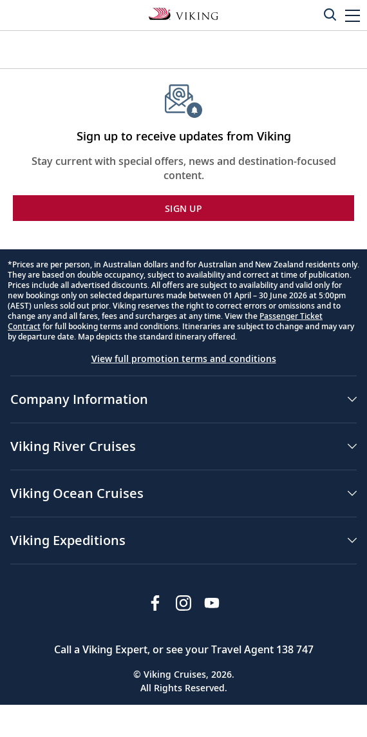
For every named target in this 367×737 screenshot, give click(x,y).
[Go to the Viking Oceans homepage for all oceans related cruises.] (183, 13)
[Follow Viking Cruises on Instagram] (183, 603)
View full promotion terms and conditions (183, 358)
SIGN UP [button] (183, 208)
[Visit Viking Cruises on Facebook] (155, 603)
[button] (352, 15)
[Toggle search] (329, 14)
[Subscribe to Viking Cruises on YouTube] (212, 603)
